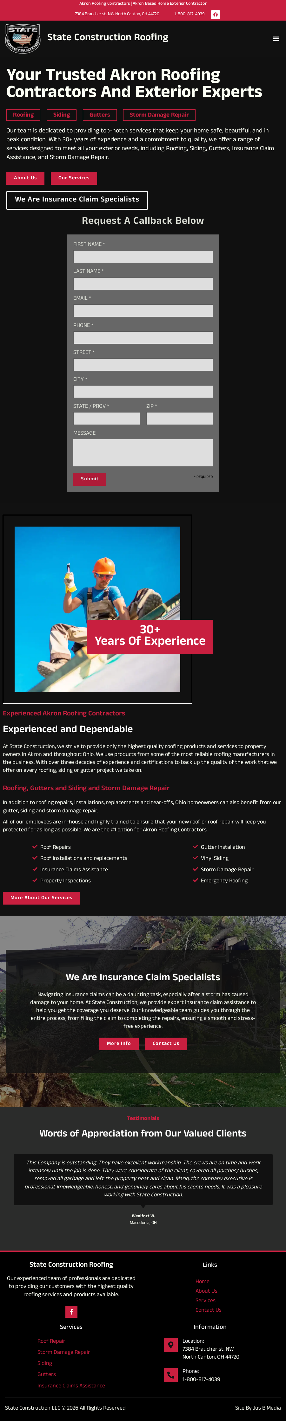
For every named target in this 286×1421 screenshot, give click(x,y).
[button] (276, 39)
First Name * (89, 245)
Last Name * (88, 272)
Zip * (151, 407)
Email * (82, 299)
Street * (84, 353)
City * (80, 380)
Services (210, 1301)
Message (84, 434)
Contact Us (209, 1310)
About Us (206, 1291)
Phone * (83, 326)
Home (203, 1282)
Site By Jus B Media (258, 1408)
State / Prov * (91, 407)
